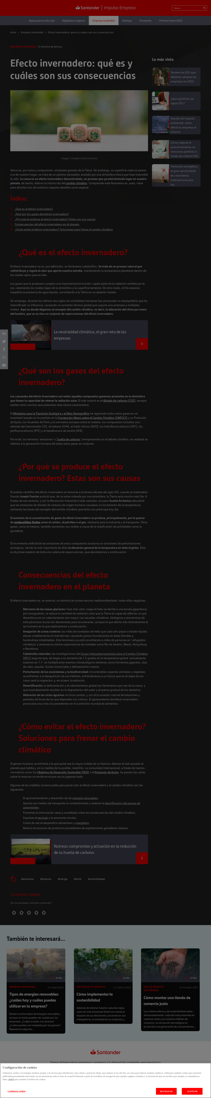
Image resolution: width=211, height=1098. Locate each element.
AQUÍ (11, 1083)
